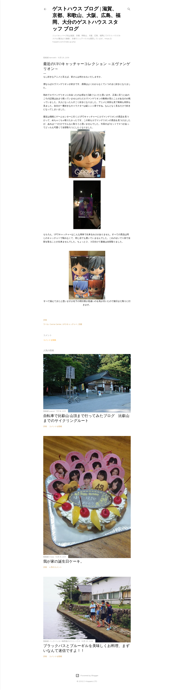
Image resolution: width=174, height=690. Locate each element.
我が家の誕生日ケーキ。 (63, 561)
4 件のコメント (55, 567)
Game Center (55, 324)
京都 (80, 324)
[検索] (129, 8)
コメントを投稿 (49, 340)
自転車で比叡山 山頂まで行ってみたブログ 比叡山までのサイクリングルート (86, 418)
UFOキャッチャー (69, 324)
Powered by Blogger (87, 675)
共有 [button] (45, 320)
